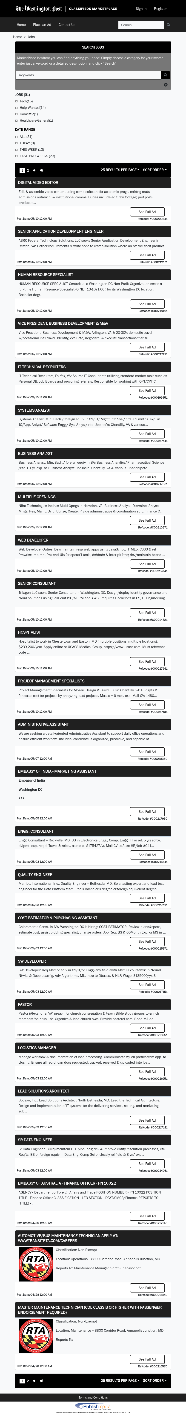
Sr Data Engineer (35, 1139)
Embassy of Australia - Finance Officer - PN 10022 (67, 1183)
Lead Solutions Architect (43, 1091)
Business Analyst (35, 453)
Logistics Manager (37, 1047)
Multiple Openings (36, 496)
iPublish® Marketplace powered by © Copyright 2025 (93, 1406)
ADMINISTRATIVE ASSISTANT (43, 724)
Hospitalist (29, 632)
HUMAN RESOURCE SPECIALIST (45, 274)
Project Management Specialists (51, 681)
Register (160, 8)
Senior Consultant (37, 583)
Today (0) (27, 143)
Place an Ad (42, 24)
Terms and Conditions (93, 1397)
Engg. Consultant (36, 831)
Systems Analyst (34, 410)
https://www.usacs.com (122, 647)
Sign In (141, 8)
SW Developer (32, 961)
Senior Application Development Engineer (60, 231)
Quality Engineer (35, 874)
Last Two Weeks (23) (37, 156)
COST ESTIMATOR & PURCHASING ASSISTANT (57, 917)
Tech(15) (26, 101)
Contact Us (67, 24)
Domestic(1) (29, 114)
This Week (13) (32, 149)
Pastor (25, 1004)
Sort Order (153, 170)
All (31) (26, 136)
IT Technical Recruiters (42, 366)
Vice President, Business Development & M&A (63, 323)
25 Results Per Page (119, 170)
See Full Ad (147, 212)
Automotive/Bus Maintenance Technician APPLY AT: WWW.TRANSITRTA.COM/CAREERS (68, 1238)
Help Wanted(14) (33, 107)
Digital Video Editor (38, 182)
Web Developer (33, 540)
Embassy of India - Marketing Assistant (57, 771)
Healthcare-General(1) (36, 120)
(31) (22, 95)
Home (21, 24)
